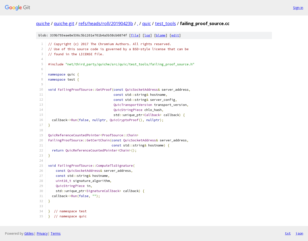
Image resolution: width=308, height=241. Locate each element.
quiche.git (64, 23)
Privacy (42, 233)
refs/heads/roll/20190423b (105, 23)
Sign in (298, 7)
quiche (43, 23)
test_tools (165, 23)
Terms (56, 233)
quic (146, 23)
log (147, 35)
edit (175, 35)
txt (288, 233)
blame (161, 35)
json (299, 233)
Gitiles (29, 233)
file (135, 35)
